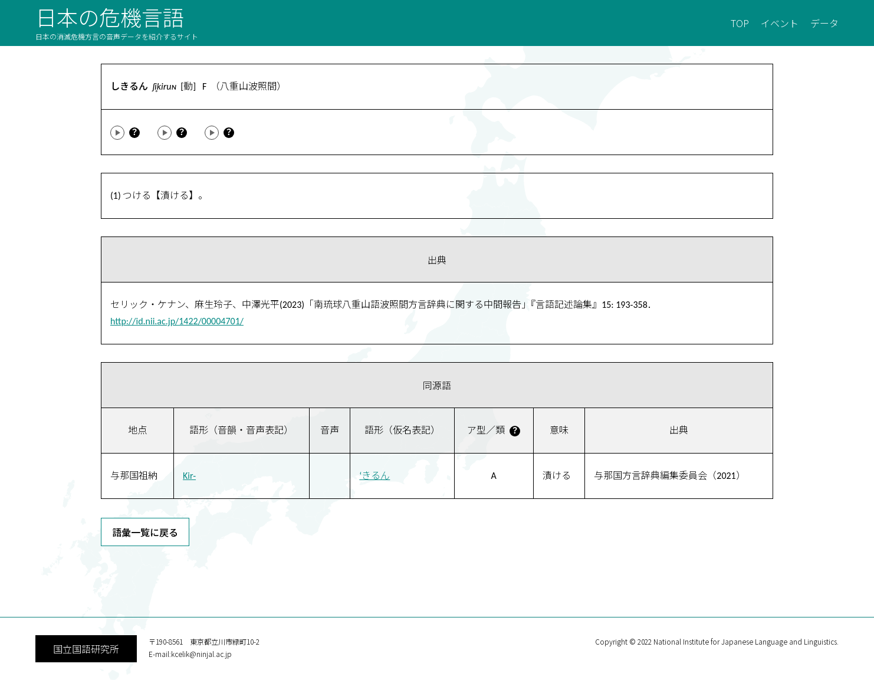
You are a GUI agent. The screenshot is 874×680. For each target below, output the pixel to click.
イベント (780, 23)
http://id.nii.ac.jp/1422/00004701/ (177, 321)
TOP (740, 23)
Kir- (189, 475)
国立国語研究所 (86, 649)
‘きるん (374, 475)
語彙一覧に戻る (145, 532)
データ (824, 23)
